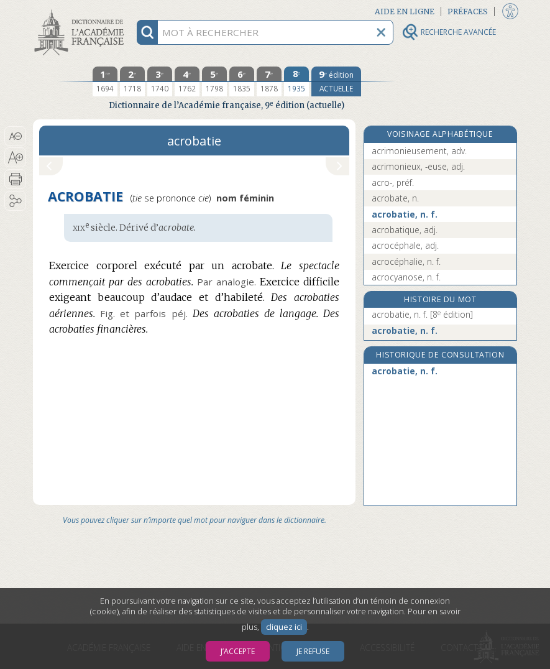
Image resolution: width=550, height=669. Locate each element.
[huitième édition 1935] (296, 81)
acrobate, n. (395, 198)
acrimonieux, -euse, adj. (418, 166)
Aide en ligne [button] (404, 11)
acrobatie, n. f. (405, 214)
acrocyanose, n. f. (406, 277)
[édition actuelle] (336, 81)
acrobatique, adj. (405, 230)
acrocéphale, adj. (405, 245)
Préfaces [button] (467, 11)
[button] (15, 136)
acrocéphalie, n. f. (406, 261)
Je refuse (312, 651)
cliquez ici (284, 627)
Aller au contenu (81, 11)
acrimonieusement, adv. (419, 151)
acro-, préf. (393, 182)
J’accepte (238, 651)
